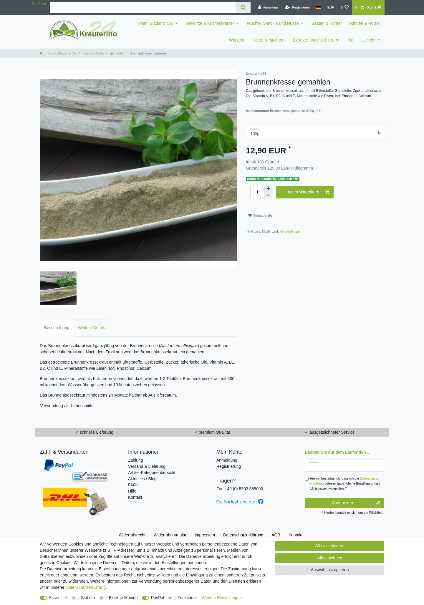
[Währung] (330, 7)
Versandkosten (291, 231)
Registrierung (228, 466)
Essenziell (58, 597)
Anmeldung (226, 460)
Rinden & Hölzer (365, 23)
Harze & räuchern (268, 40)
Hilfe (132, 491)
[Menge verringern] (267, 195)
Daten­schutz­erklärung (243, 535)
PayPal (157, 597)
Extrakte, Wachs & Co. (313, 40)
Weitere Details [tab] (92, 327)
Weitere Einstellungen (222, 597)
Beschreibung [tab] (56, 327)
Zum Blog (39, 3)
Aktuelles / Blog (142, 478)
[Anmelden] (268, 7)
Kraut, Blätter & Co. (155, 23)
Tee (350, 40)
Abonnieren (356, 503)
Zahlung (135, 460)
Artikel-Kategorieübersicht (151, 472)
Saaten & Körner (327, 23)
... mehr (369, 40)
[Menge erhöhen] (267, 189)
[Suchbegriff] (143, 7)
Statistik (88, 597)
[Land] (318, 7)
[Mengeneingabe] (257, 192)
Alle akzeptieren (329, 545)
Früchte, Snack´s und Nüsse (273, 23)
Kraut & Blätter (93, 53)
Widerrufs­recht (132, 535)
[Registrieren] (297, 7)
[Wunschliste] (344, 7)
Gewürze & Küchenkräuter (210, 23)
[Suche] (243, 7)
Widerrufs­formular (170, 535)
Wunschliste (260, 215)
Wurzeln (236, 40)
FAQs (133, 485)
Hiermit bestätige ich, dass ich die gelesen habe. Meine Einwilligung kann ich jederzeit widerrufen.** (346, 483)
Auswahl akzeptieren (330, 569)
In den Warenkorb (307, 192)
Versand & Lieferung (146, 466)
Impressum (205, 535)
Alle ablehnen (329, 558)
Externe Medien (123, 597)
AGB (275, 535)
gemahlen (117, 53)
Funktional (187, 597)
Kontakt (135, 497)
